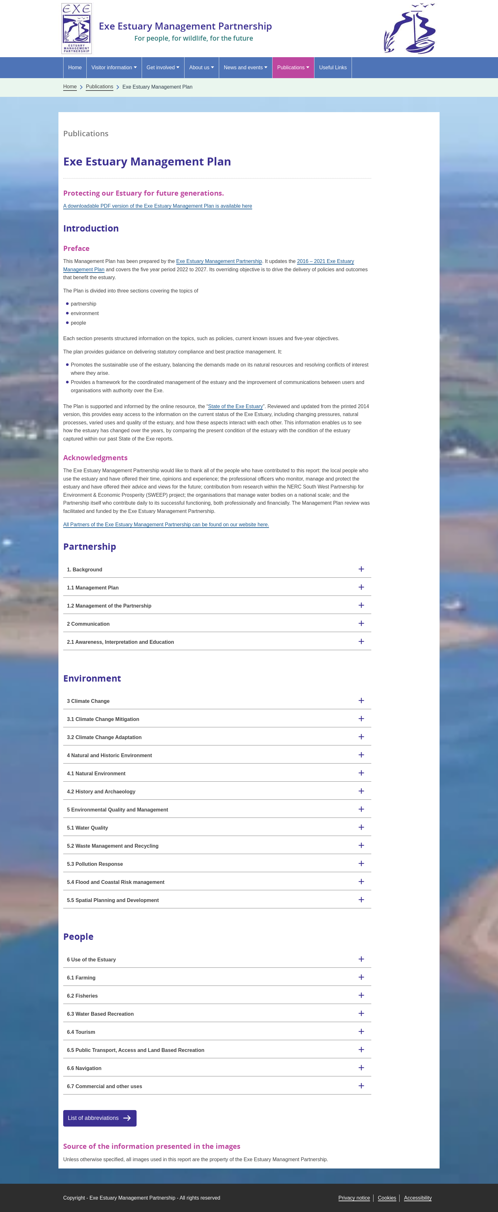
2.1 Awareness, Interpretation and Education (120, 642)
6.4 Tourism (81, 1032)
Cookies (387, 1198)
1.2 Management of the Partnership (109, 606)
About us (199, 67)
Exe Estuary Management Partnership (191, 25)
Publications (291, 67)
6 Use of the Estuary (91, 959)
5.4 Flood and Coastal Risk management (116, 882)
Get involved (160, 67)
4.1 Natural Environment (96, 773)
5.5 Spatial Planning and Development (113, 900)
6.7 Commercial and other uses (104, 1086)
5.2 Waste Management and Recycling (112, 846)
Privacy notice (354, 1198)
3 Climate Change (88, 701)
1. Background (84, 569)
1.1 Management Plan (93, 587)
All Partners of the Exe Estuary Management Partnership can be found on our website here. (166, 524)
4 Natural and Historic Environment (109, 755)
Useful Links (333, 67)
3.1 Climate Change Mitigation (103, 719)
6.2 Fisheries (82, 996)
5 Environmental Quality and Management (117, 809)
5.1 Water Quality (87, 828)
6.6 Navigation (84, 1068)
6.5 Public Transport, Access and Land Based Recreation (135, 1050)
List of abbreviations (93, 1118)
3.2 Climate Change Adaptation (104, 737)
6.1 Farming (81, 977)
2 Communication (88, 624)
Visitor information (111, 67)
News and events (243, 67)
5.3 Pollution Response (95, 864)
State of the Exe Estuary (235, 406)
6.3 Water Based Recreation (100, 1014)
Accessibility (418, 1198)
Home (75, 67)
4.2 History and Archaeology (101, 791)
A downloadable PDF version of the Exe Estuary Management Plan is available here (157, 206)
